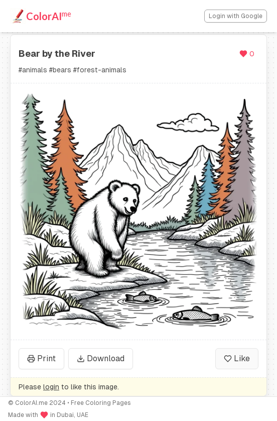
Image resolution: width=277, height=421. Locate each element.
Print (41, 358)
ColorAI (48, 15)
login (51, 387)
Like (237, 358)
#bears (60, 70)
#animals (33, 70)
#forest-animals (99, 70)
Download (100, 358)
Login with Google (235, 16)
